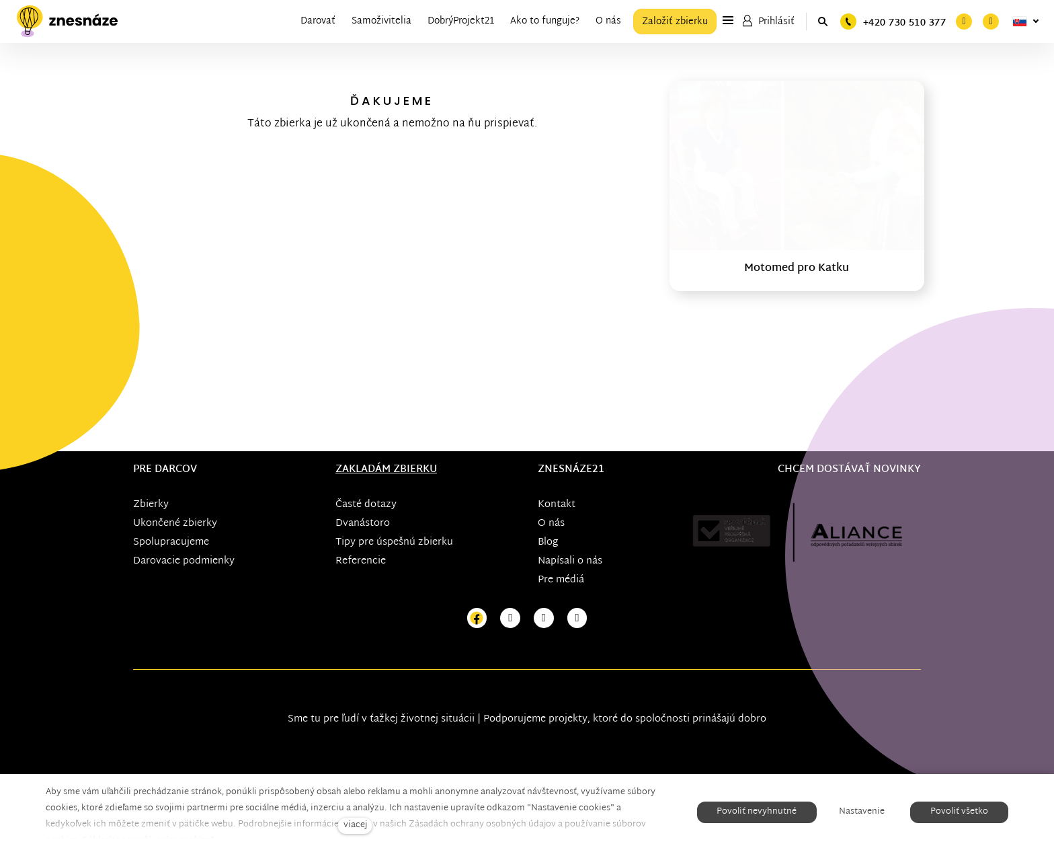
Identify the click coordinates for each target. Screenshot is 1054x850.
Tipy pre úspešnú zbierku (394, 542)
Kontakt (556, 505)
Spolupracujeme (171, 542)
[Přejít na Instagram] (510, 618)
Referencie (360, 561)
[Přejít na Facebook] (477, 618)
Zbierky (151, 505)
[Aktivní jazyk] (1025, 21)
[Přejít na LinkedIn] (577, 618)
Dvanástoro (362, 523)
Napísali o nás (570, 561)
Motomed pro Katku (796, 268)
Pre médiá (561, 580)
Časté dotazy (366, 505)
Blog (548, 542)
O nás (551, 523)
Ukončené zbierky (175, 523)
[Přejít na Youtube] (544, 618)
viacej (355, 825)
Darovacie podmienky (184, 561)
